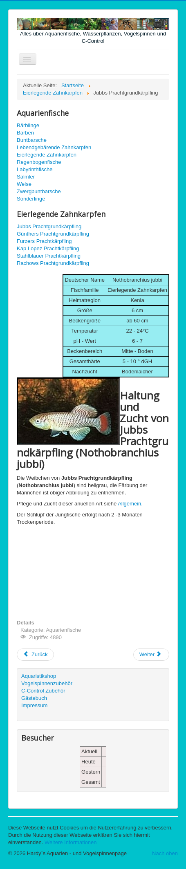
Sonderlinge (31, 199)
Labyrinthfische (34, 169)
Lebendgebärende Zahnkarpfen (54, 147)
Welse (24, 184)
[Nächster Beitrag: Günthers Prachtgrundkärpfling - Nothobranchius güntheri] (151, 654)
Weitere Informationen (71, 842)
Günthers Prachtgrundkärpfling (53, 234)
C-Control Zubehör (43, 691)
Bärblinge (28, 125)
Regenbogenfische (39, 162)
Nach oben (165, 853)
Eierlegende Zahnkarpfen (46, 155)
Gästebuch (34, 698)
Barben (25, 133)
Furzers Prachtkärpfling (44, 241)
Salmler (26, 177)
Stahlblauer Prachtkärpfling (49, 256)
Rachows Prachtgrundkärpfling (53, 263)
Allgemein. (130, 504)
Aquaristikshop (38, 676)
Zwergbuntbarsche (39, 191)
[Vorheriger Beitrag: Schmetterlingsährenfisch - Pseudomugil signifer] (35, 654)
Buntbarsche (32, 140)
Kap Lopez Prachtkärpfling (48, 248)
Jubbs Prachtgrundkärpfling (49, 226)
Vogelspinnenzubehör (46, 683)
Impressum (34, 705)
